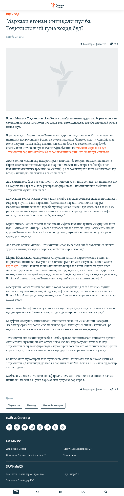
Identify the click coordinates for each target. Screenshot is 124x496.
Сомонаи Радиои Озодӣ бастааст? (25, 455)
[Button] (93, 44)
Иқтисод (12, 14)
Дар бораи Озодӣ (16, 449)
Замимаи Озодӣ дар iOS (20, 480)
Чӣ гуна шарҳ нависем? (77, 449)
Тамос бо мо (70, 455)
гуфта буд (12, 266)
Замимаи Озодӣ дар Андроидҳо (25, 474)
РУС (83, 492)
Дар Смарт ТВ (71, 474)
